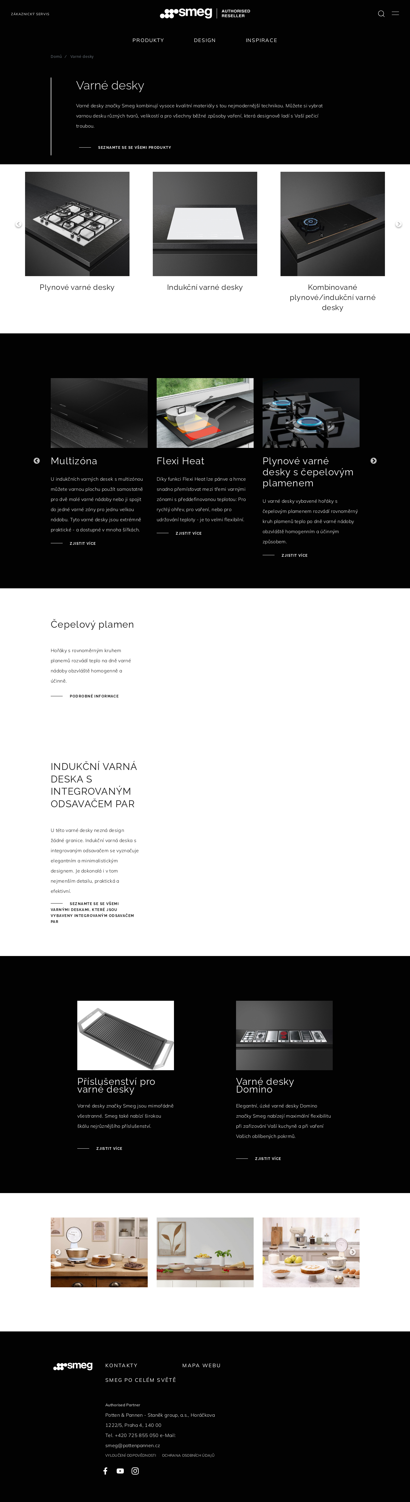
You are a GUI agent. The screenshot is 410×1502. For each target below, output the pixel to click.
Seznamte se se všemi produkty (134, 148)
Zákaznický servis (30, 14)
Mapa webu (201, 1365)
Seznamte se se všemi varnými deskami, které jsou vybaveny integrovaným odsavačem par (92, 913)
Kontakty (121, 1365)
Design (205, 40)
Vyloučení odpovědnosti (130, 1455)
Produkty (148, 40)
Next (395, 224)
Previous (15, 224)
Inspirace (262, 40)
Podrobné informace (94, 696)
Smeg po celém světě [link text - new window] (140, 1380)
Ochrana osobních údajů (188, 1455)
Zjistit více (82, 544)
